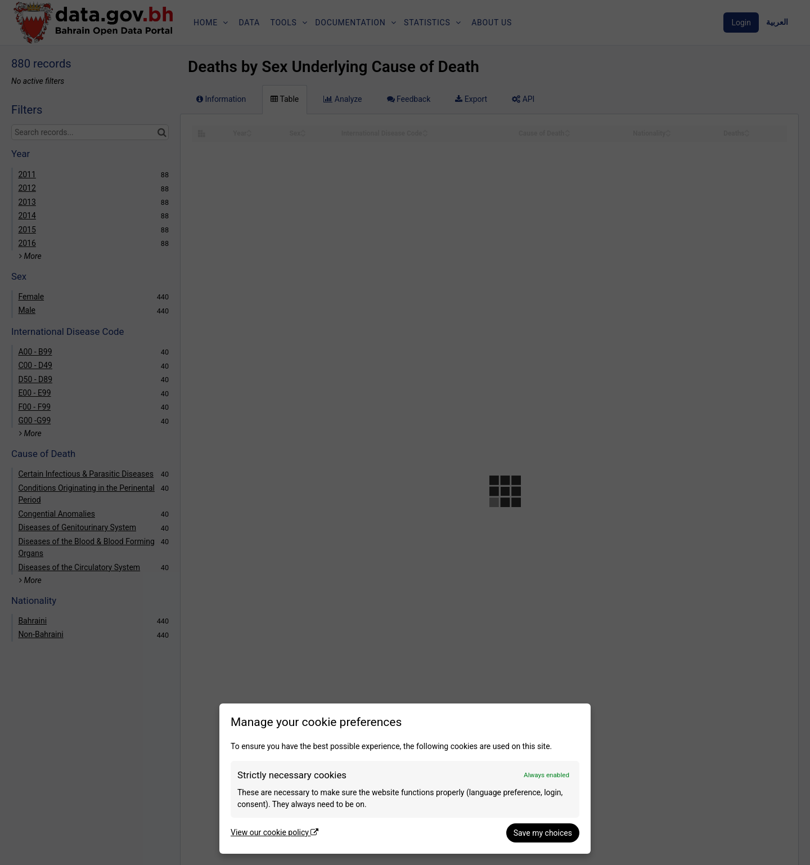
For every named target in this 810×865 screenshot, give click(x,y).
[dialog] (405, 778)
